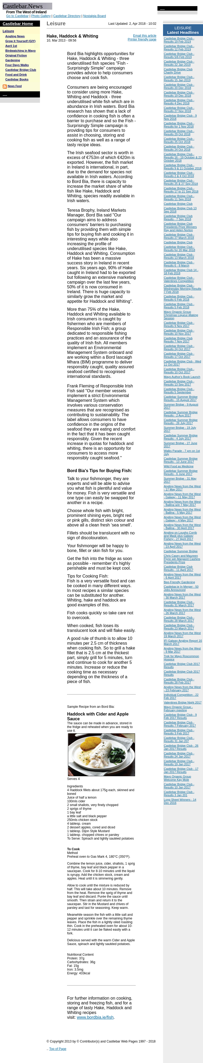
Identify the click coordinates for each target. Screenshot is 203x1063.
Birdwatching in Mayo (20, 50)
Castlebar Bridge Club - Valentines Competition (179, 279)
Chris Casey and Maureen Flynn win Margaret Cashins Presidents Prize (182, 559)
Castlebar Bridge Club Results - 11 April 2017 (178, 568)
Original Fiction (16, 55)
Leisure (8, 31)
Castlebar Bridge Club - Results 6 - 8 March (179, 264)
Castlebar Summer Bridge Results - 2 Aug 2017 (181, 414)
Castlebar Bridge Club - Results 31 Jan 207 (179, 739)
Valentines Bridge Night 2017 (183, 702)
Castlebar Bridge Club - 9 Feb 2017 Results (180, 716)
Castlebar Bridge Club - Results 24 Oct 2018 (179, 148)
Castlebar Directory (67, 16)
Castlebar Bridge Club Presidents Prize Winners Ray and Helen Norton (180, 227)
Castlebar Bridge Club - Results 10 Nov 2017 (179, 332)
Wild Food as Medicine (178, 466)
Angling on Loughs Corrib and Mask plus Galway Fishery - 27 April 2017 (180, 536)
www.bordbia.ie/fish (95, 1017)
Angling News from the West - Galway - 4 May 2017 (182, 519)
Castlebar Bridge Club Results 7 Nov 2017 (178, 340)
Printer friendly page (142, 39)
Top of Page (57, 1049)
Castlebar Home (18, 23)
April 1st (11, 45)
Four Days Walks (17, 65)
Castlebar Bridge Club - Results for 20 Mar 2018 (179, 248)
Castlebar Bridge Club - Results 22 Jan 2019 (179, 63)
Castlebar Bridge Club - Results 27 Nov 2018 (179, 109)
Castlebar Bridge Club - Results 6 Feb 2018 (179, 298)
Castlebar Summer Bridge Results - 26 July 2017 (181, 421)
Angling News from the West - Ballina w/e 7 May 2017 (182, 503)
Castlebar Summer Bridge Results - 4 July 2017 (181, 437)
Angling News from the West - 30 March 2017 (182, 596)
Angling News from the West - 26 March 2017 (182, 611)
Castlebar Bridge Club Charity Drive (178, 71)
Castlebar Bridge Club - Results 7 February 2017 (180, 724)
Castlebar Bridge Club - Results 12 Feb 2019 (179, 47)
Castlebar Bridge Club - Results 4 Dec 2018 (179, 102)
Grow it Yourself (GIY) (20, 41)
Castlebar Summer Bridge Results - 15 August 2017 (181, 398)
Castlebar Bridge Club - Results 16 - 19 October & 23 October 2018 (183, 157)
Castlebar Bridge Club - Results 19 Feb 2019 (179, 40)
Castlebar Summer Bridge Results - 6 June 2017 (181, 472)
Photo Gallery (41, 16)
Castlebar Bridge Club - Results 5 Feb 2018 (179, 305)
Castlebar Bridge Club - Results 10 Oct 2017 (179, 370)
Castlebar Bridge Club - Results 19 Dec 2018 (179, 94)
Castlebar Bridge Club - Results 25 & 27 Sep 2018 (181, 182)
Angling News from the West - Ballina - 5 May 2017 (182, 511)
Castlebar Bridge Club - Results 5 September (179, 390)
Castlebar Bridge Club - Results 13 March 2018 (179, 256)
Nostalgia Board (94, 16)
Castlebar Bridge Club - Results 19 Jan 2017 (179, 762)
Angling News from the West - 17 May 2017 (182, 488)
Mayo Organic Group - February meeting (178, 708)
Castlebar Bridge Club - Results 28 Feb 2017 (179, 681)
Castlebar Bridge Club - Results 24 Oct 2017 (179, 347)
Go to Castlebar (17, 16)
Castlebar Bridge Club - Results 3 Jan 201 (179, 793)
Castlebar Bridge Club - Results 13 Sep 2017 (179, 383)
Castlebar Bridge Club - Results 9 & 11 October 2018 (182, 166)
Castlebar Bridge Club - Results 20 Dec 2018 (179, 86)
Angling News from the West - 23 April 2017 (182, 545)
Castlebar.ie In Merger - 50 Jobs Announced (181, 588)
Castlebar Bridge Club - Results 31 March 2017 (179, 603)
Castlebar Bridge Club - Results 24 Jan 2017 (179, 755)
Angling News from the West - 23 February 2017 (182, 688)
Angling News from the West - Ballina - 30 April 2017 (182, 526)
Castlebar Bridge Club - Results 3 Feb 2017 (179, 732)
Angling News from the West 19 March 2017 (182, 634)
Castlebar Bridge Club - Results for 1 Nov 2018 (179, 125)
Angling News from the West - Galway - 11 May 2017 (182, 495)
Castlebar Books (17, 79)
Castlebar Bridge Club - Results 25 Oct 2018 (179, 140)
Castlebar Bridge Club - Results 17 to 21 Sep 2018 (181, 190)
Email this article (144, 36)
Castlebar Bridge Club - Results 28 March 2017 (179, 619)
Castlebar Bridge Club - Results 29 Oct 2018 (179, 132)
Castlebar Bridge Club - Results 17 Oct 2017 (179, 355)
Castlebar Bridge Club (20, 69)
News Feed (15, 86)
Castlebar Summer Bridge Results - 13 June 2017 (181, 460)
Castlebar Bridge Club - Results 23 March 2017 (179, 627)
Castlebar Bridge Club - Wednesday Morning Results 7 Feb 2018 (182, 288)
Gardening (12, 60)
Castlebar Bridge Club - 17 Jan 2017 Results (181, 770)
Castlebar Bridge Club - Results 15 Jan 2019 (179, 78)
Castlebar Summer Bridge (181, 551)
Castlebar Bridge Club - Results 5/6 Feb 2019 (179, 55)
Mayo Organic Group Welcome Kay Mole (177, 778)
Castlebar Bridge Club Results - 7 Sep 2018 (178, 217)
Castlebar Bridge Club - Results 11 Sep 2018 (179, 197)
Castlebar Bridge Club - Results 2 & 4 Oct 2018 (179, 174)
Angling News (15, 36)
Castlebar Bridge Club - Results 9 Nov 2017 (179, 324)
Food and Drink (16, 74)
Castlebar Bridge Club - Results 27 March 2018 (179, 236)
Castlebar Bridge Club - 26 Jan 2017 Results (181, 747)
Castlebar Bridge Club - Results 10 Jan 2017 (179, 786)
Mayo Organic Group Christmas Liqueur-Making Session (181, 315)
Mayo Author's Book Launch (182, 376)
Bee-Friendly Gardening (179, 582)
